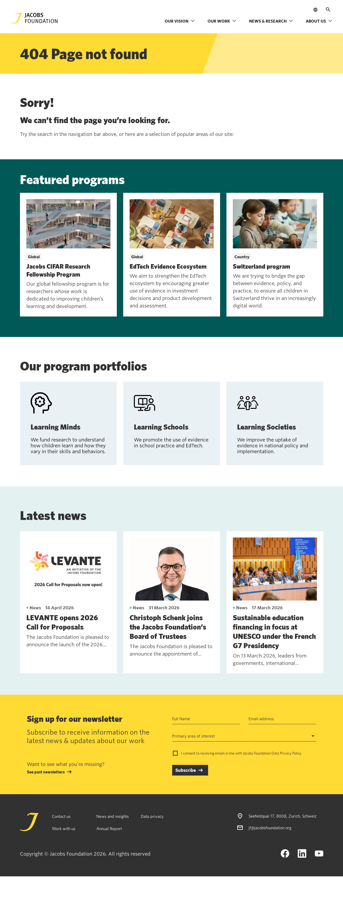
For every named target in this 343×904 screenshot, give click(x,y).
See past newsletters (46, 771)
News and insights (112, 816)
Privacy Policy (290, 753)
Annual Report (109, 828)
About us (319, 21)
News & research (271, 21)
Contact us (61, 816)
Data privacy (152, 816)
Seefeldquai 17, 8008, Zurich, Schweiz (282, 816)
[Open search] (328, 9)
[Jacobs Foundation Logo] (34, 18)
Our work (222, 21)
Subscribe (185, 770)
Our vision (180, 21)
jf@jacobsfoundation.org (270, 827)
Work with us (63, 828)
